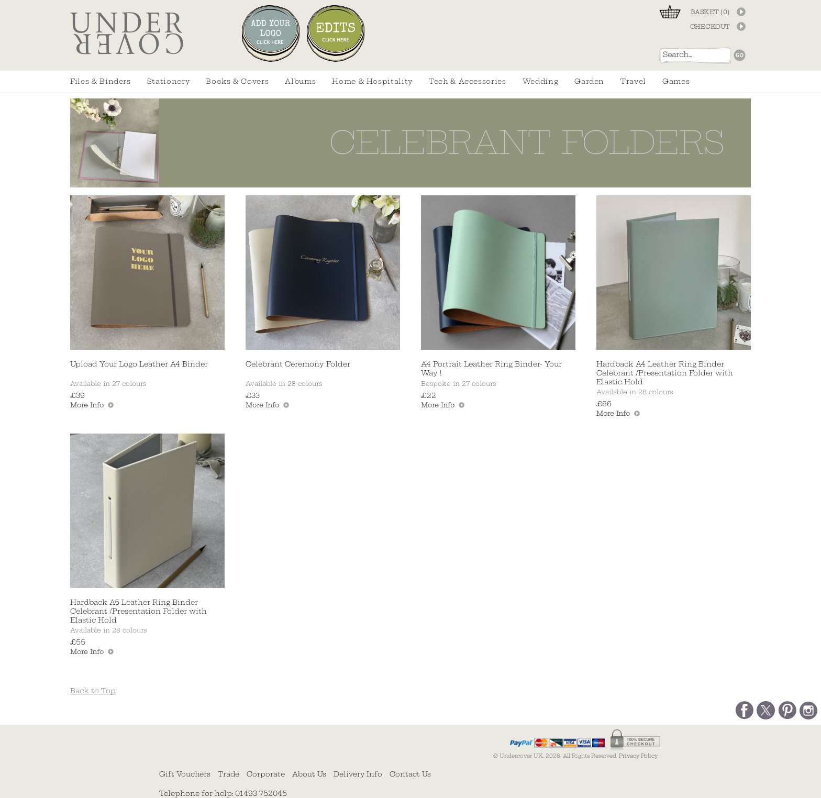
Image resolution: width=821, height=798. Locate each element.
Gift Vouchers (184, 774)
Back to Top (93, 690)
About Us (309, 774)
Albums (300, 81)
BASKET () (710, 12)
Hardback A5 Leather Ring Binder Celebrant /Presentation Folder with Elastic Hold (138, 611)
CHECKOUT (710, 26)
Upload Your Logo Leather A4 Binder (139, 364)
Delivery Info (358, 774)
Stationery (168, 81)
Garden (589, 81)
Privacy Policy (638, 755)
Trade (228, 774)
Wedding (541, 81)
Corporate (266, 774)
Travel (633, 81)
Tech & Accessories (467, 81)
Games (676, 81)
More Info (87, 405)
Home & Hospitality (372, 81)
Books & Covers (237, 81)
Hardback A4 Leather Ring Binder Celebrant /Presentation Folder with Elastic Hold (664, 373)
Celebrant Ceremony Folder (298, 364)
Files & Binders (100, 81)
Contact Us (410, 774)
